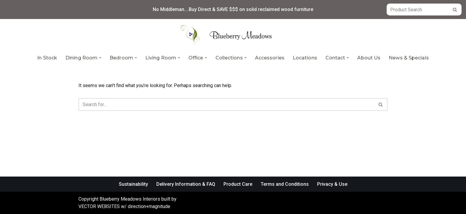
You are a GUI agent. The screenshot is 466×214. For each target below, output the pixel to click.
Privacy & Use (332, 184)
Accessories (269, 58)
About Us (368, 58)
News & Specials (409, 58)
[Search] (417, 9)
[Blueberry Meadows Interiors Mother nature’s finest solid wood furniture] (233, 35)
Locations (305, 58)
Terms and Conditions (285, 184)
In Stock (47, 58)
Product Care (237, 184)
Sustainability (133, 184)
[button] (100, 57)
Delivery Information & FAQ (185, 184)
